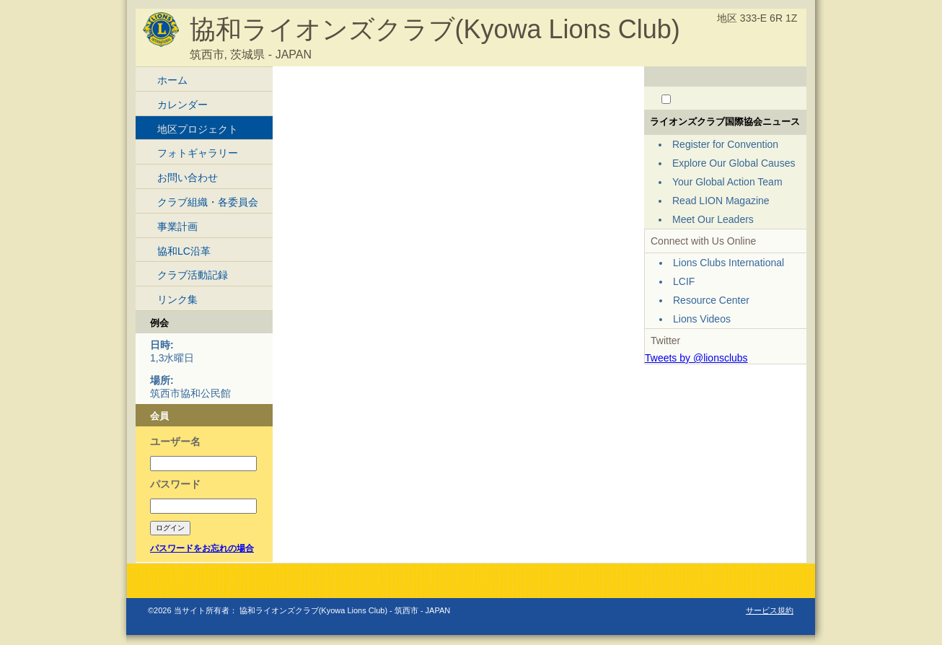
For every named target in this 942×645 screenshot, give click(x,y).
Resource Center (711, 300)
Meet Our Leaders (713, 219)
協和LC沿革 (184, 251)
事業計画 (177, 226)
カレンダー (182, 104)
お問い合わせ (187, 177)
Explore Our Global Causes (733, 163)
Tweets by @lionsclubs (696, 358)
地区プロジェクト (197, 129)
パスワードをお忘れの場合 (202, 548)
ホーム (172, 80)
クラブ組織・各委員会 (207, 202)
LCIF (684, 281)
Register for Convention (725, 144)
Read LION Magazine (721, 200)
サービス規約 (769, 610)
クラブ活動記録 (192, 275)
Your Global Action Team (727, 182)
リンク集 (177, 299)
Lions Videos (702, 319)
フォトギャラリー (197, 153)
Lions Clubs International (728, 262)
